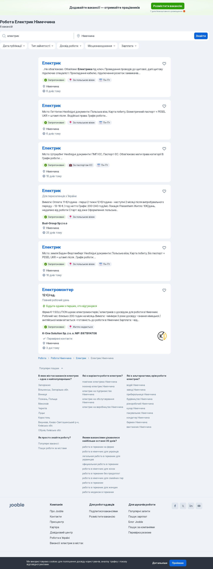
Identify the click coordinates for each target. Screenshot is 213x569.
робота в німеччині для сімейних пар (102, 478)
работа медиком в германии (98, 492)
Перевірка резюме (139, 532)
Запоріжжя (44, 385)
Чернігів (42, 408)
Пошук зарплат (137, 516)
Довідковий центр (61, 532)
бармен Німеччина (137, 422)
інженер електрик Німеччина (98, 386)
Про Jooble (56, 511)
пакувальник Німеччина (140, 413)
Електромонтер (57, 289)
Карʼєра (54, 527)
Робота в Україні (60, 537)
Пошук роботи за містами (52, 448)
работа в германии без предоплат (101, 473)
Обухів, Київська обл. (49, 430)
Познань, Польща (47, 399)
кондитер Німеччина (138, 417)
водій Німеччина (136, 385)
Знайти (201, 36)
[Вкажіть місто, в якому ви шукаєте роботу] (111, 36)
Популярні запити (139, 511)
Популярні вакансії (48, 443)
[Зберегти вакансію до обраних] (164, 63)
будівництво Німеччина (139, 399)
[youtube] (199, 506)
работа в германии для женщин (100, 487)
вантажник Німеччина (139, 426)
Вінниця (42, 394)
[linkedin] (191, 506)
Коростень (44, 417)
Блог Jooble (135, 521)
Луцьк (41, 413)
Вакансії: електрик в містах (66, 543)
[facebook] (175, 506)
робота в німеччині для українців (100, 451)
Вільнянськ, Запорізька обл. (53, 389)
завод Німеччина (136, 389)
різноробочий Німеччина (140, 403)
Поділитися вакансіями (103, 511)
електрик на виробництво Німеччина (102, 407)
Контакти (56, 516)
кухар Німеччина (136, 408)
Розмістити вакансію (167, 6)
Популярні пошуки (51, 368)
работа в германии (92, 482)
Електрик (51, 63)
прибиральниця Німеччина (141, 394)
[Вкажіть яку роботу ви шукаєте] (36, 36)
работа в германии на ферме (98, 446)
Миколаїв (43, 403)
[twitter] (183, 506)
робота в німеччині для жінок (98, 468)
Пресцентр (57, 521)
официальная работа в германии (100, 464)
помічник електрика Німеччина (99, 381)
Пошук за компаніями (141, 527)
